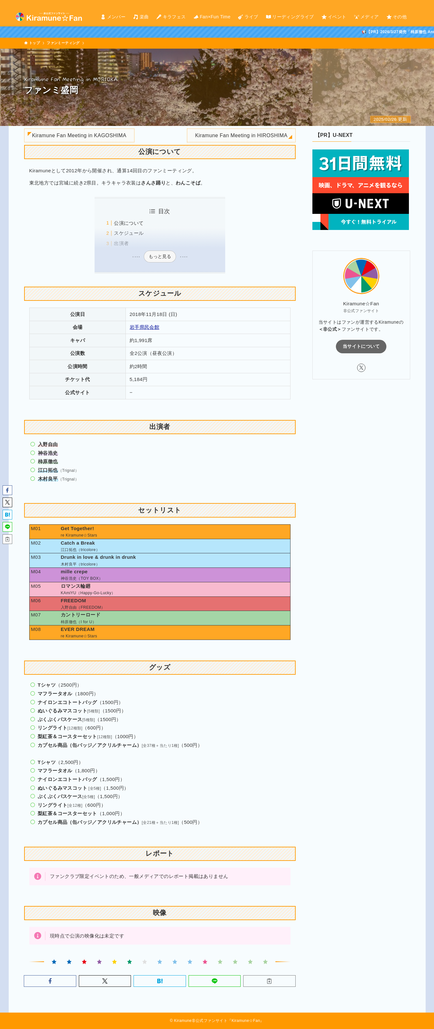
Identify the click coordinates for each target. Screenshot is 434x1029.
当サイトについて (361, 346)
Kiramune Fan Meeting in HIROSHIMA (241, 135)
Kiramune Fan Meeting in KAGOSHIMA (79, 135)
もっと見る (160, 256)
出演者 (121, 243)
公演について (128, 223)
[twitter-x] (414, 3)
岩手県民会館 (144, 327)
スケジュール (128, 233)
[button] (50, 981)
